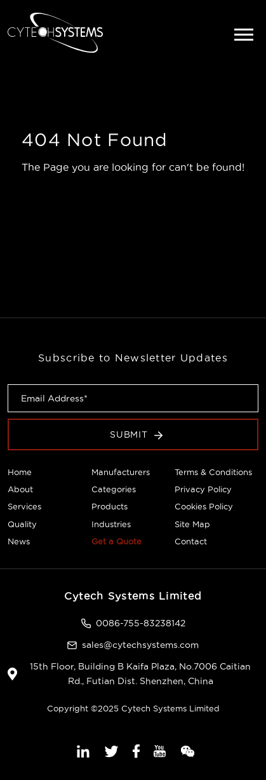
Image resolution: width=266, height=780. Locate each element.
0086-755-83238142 (140, 623)
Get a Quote (116, 541)
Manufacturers (120, 471)
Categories (113, 489)
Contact (191, 541)
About (20, 489)
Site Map (192, 524)
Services (24, 506)
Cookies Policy (204, 506)
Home (20, 471)
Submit (136, 434)
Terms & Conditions (213, 471)
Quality (22, 524)
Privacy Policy (203, 489)
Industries (111, 524)
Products (109, 506)
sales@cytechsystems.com (140, 645)
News (19, 541)
